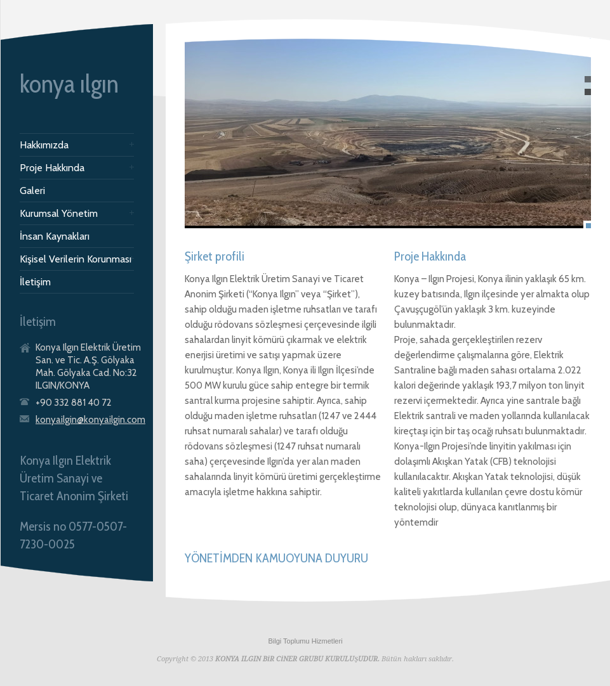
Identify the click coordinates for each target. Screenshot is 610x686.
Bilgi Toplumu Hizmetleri (305, 641)
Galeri (32, 191)
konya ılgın (69, 83)
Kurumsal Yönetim (59, 214)
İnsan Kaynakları (55, 236)
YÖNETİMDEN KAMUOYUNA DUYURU (276, 558)
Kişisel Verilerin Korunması (75, 259)
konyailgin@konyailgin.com (90, 419)
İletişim (35, 282)
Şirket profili (214, 256)
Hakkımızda (44, 145)
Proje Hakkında (52, 168)
